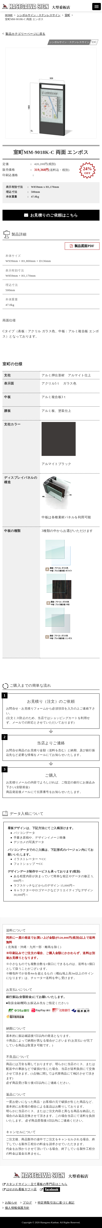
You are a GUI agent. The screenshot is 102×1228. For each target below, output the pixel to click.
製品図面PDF (84, 246)
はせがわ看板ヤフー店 (21, 1189)
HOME (9, 15)
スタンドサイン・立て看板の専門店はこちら (36, 1184)
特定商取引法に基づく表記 (56, 1202)
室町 (67, 15)
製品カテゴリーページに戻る (25, 33)
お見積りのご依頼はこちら (54, 215)
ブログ (27, 1202)
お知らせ (11, 1202)
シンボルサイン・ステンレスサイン (38, 15)
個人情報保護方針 (17, 1207)
